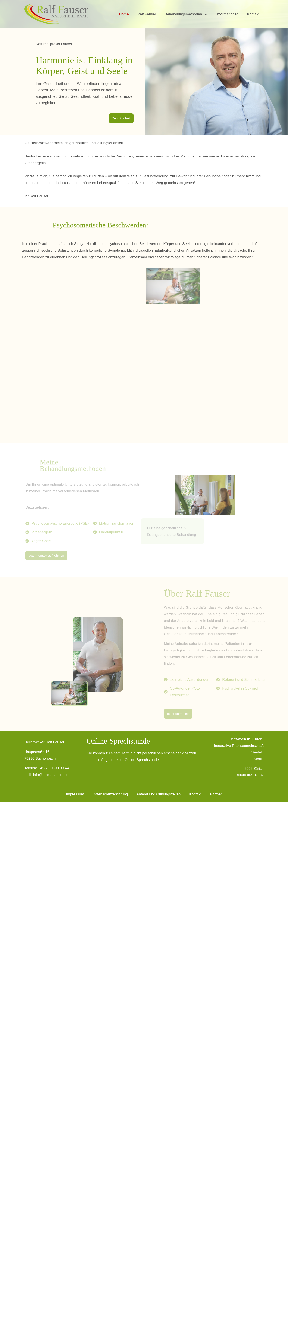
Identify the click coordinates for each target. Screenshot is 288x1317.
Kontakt (253, 14)
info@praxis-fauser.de (51, 775)
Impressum (75, 794)
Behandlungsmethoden (186, 14)
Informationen (227, 14)
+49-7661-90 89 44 (53, 768)
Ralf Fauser (146, 14)
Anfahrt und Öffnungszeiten (159, 794)
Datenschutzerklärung (110, 794)
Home (124, 14)
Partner (216, 794)
